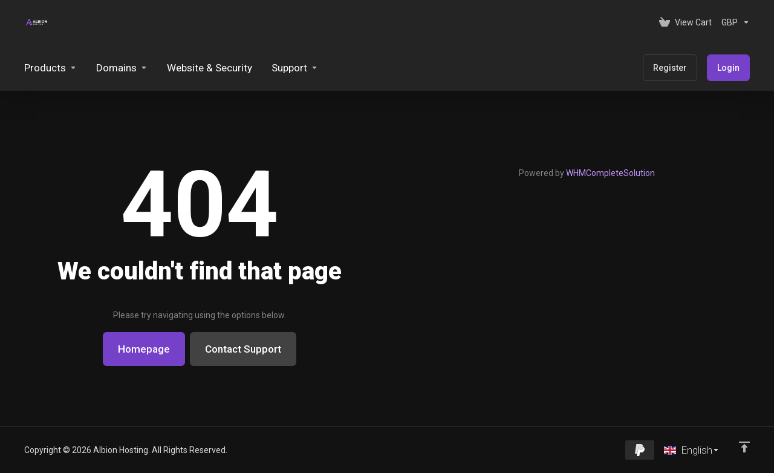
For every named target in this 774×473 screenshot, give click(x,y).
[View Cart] (685, 22)
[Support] (295, 68)
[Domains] (121, 68)
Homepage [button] (144, 349)
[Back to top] (744, 447)
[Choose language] (691, 450)
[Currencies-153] (733, 22)
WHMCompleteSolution (610, 173)
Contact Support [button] (243, 349)
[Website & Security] (209, 68)
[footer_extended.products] (50, 68)
